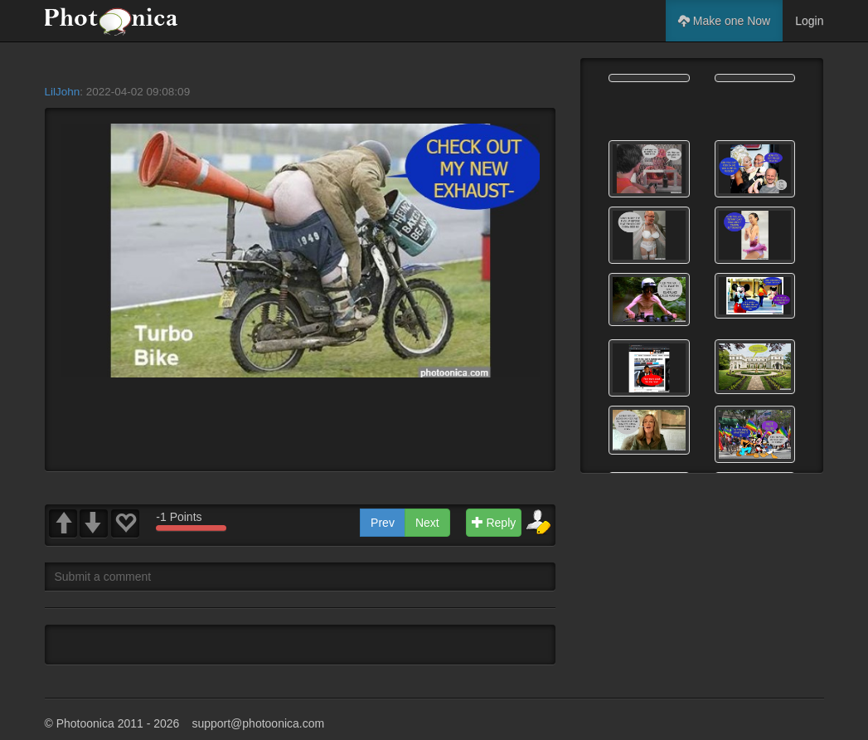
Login (809, 20)
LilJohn (62, 91)
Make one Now (724, 20)
